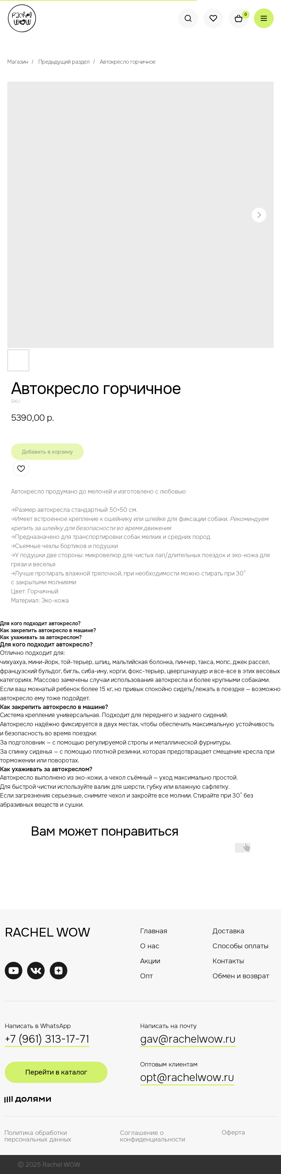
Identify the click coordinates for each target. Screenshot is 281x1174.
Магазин (17, 62)
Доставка (228, 930)
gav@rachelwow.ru (188, 1039)
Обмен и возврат (241, 975)
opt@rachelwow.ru (187, 1077)
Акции (150, 960)
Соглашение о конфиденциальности (152, 1136)
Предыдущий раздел (64, 62)
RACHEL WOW (47, 932)
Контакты (228, 960)
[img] (36, 970)
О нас (150, 945)
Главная (153, 930)
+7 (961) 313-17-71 (47, 1039)
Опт (146, 975)
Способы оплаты (241, 945)
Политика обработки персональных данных (37, 1136)
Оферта (233, 1132)
